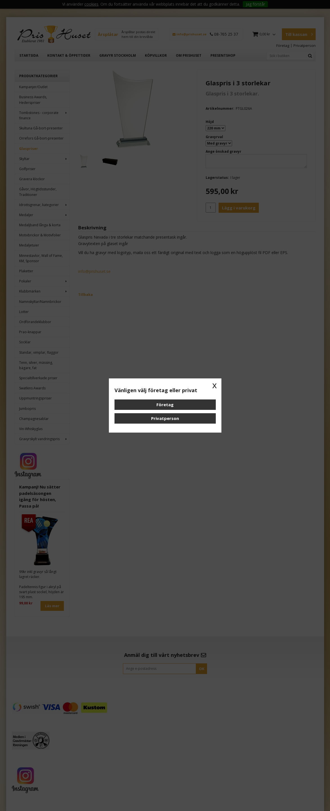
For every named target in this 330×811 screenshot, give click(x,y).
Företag (165, 404)
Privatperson (165, 418)
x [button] (214, 385)
